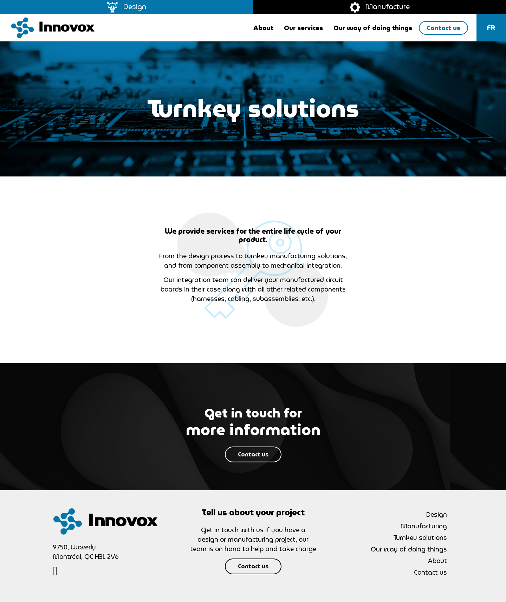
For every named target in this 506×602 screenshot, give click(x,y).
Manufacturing (424, 526)
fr (491, 27)
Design (126, 7)
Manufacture (380, 7)
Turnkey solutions (420, 538)
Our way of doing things (409, 549)
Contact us (253, 454)
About (437, 561)
